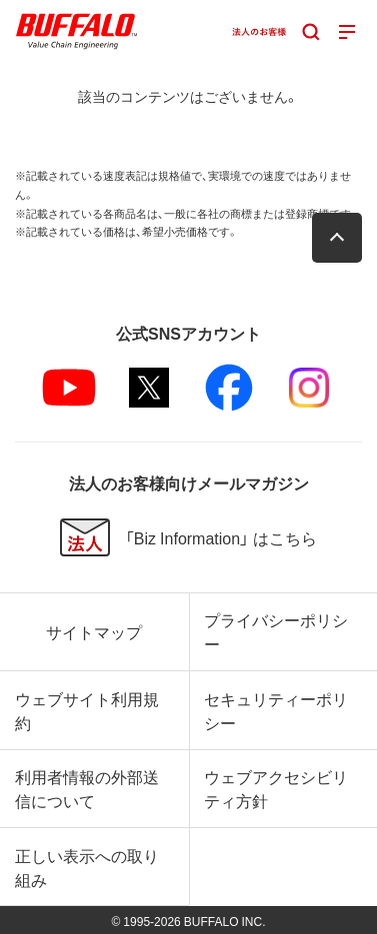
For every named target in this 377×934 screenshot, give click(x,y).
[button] (337, 238)
